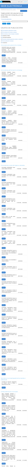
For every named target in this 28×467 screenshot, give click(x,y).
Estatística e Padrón (6, 35)
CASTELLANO (20, 1)
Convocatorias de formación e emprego (10, 32)
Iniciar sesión (24, 10)
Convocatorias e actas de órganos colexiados (11, 34)
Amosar (3, 55)
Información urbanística (7, 37)
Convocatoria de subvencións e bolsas (9, 30)
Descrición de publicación (6, 21)
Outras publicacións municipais (8, 41)
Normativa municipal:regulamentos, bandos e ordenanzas (13, 39)
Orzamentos (5, 42)
